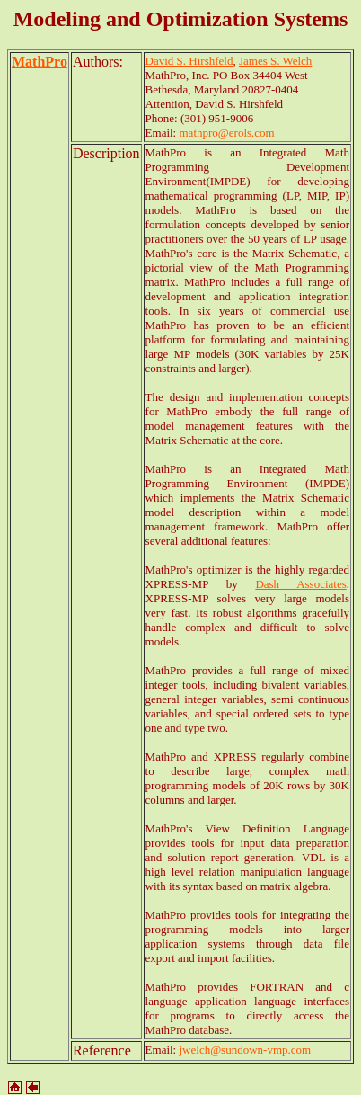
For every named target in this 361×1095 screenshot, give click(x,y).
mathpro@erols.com (227, 132)
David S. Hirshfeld (189, 60)
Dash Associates (300, 584)
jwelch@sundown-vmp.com (246, 1049)
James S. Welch (275, 60)
